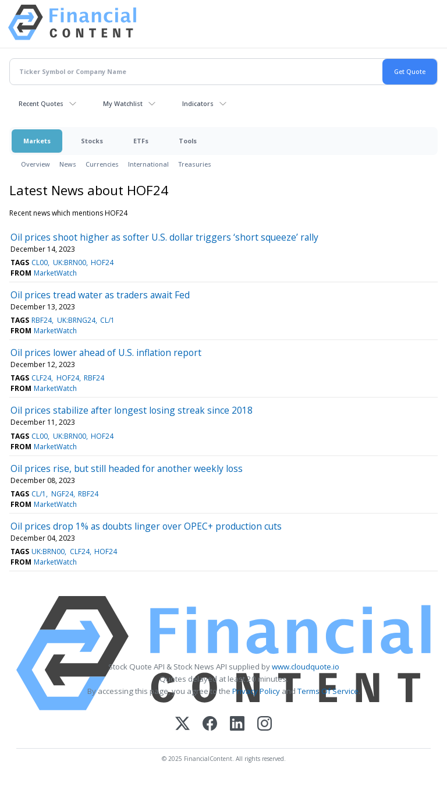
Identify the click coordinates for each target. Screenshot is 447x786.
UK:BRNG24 (76, 320)
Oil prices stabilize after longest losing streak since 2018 (131, 410)
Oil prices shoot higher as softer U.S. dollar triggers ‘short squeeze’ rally (164, 237)
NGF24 (62, 494)
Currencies (102, 164)
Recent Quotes (41, 103)
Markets (37, 140)
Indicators (198, 103)
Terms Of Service (328, 691)
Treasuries (194, 164)
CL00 (39, 262)
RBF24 (41, 320)
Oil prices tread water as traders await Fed (100, 294)
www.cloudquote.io (305, 666)
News (67, 164)
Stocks (92, 140)
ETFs (140, 140)
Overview (35, 164)
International (148, 164)
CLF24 (41, 378)
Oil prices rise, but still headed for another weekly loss (126, 468)
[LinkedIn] (237, 724)
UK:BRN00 (69, 262)
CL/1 (107, 320)
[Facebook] (210, 724)
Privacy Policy (256, 691)
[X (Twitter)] (182, 724)
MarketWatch (55, 273)
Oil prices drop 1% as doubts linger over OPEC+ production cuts (146, 526)
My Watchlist (123, 103)
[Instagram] (264, 724)
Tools (188, 140)
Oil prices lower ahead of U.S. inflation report (105, 352)
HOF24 (102, 262)
